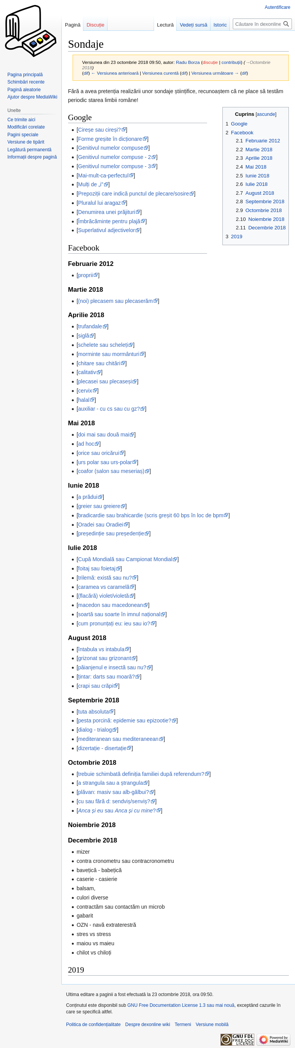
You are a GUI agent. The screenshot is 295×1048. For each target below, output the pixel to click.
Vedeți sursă (193, 25)
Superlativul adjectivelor (106, 230)
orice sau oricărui (98, 453)
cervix (85, 391)
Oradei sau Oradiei (100, 524)
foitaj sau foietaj (96, 568)
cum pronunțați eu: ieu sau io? (114, 623)
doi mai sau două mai (103, 434)
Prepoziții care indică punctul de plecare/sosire (133, 194)
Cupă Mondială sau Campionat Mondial (125, 559)
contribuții (231, 62)
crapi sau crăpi (95, 686)
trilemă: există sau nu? (105, 578)
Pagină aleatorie (24, 89)
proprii (85, 275)
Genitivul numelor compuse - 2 (114, 157)
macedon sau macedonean (110, 605)
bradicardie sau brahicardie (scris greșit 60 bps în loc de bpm (150, 515)
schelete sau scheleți (103, 345)
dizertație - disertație (102, 748)
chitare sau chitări (99, 363)
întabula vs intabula (101, 649)
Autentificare (277, 7)
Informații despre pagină (32, 157)
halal (83, 400)
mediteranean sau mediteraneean (118, 739)
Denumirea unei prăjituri (106, 212)
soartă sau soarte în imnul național (119, 614)
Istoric (220, 25)
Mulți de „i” (90, 184)
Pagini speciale (22, 134)
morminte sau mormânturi (108, 354)
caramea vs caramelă (103, 587)
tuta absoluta (93, 712)
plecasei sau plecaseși (105, 381)
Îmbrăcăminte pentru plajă (109, 221)
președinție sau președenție (111, 533)
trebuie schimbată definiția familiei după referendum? (141, 774)
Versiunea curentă (160, 72)
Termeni (183, 1024)
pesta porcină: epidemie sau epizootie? (124, 720)
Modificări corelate (26, 127)
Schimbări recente (26, 82)
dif (86, 72)
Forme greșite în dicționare (110, 139)
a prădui (88, 497)
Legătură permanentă (29, 149)
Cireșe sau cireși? (99, 130)
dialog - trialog (95, 730)
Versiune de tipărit (25, 142)
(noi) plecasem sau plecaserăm (115, 301)
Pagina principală (25, 74)
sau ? (117, 810)
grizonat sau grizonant (104, 658)
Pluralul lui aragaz (99, 203)
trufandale (90, 326)
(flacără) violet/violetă (103, 596)
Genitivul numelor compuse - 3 (114, 166)
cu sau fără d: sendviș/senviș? (114, 801)
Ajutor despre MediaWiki (32, 97)
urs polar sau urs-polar (105, 462)
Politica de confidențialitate (93, 1024)
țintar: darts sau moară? (106, 677)
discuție (210, 62)
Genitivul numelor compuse (110, 148)
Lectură (165, 25)
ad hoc (86, 444)
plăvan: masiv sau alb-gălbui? (113, 792)
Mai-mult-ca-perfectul (103, 175)
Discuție (95, 25)
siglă (83, 336)
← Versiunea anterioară (114, 72)
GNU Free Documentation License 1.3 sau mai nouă (180, 1005)
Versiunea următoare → (215, 72)
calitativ (87, 372)
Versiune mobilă (212, 1024)
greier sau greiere (99, 506)
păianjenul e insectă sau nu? (112, 667)
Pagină (72, 25)
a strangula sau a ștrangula (110, 783)
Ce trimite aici (21, 119)
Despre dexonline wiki (147, 1024)
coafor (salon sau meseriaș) (111, 471)
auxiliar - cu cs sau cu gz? (109, 409)
